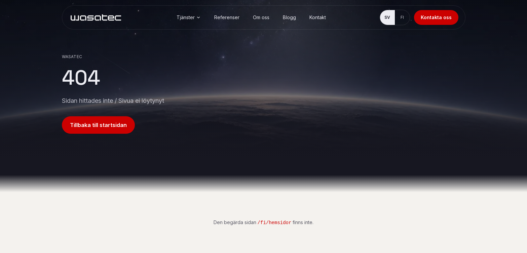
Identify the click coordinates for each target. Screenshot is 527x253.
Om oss (261, 17)
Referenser (226, 17)
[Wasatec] (96, 17)
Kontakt (317, 17)
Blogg (289, 17)
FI (402, 17)
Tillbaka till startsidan (98, 125)
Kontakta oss (436, 17)
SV (387, 17)
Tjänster (189, 17)
